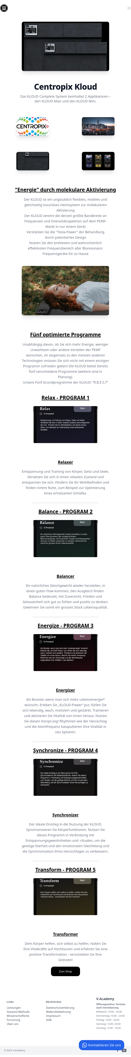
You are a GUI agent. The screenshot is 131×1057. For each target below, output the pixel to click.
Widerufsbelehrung (58, 1012)
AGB (48, 1020)
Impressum (53, 1016)
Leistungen (14, 1008)
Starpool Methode (18, 1012)
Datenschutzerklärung (60, 1008)
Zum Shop (65, 971)
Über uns (12, 1024)
